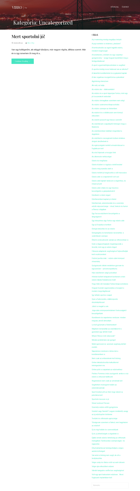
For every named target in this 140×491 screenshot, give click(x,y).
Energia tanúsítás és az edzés (103, 229)
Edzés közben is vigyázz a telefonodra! (107, 165)
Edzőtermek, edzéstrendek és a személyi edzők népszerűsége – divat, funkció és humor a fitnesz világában (110, 206)
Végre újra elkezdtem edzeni (103, 466)
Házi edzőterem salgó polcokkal (104, 273)
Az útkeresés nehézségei (102, 157)
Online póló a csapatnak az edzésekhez (107, 369)
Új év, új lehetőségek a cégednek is (105, 434)
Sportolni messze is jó (100, 399)
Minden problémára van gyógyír (104, 340)
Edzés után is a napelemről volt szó (105, 177)
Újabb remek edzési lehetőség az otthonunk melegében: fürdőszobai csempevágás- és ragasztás (108, 441)
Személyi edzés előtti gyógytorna (105, 407)
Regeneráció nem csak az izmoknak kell (107, 381)
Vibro (17, 7)
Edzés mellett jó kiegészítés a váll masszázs (109, 173)
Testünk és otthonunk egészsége (104, 418)
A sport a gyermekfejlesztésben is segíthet (108, 65)
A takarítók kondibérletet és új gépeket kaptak (109, 73)
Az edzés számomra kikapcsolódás (105, 105)
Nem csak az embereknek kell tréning (106, 358)
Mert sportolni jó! (28, 36)
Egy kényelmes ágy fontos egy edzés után (108, 221)
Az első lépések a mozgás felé (104, 153)
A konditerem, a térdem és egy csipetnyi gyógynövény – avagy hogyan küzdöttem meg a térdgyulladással (110, 58)
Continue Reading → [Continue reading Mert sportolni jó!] (22, 61)
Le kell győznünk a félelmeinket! (104, 325)
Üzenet (125, 7)
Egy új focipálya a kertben (101, 225)
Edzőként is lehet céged (101, 195)
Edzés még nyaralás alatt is (102, 169)
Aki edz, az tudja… (98, 85)
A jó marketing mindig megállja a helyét (106, 40)
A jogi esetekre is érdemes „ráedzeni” (106, 44)
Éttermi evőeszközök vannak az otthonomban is (110, 240)
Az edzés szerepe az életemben (104, 109)
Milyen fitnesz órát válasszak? (103, 336)
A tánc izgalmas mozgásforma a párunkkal (108, 77)
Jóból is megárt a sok (100, 306)
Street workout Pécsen (100, 403)
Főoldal (115, 7)
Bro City (30, 43)
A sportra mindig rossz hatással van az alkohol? (110, 69)
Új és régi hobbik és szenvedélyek (105, 430)
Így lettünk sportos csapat (102, 295)
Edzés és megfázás (99, 161)
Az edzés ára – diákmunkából (103, 89)
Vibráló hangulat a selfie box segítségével (108, 470)
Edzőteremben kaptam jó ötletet (104, 199)
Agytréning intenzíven (100, 81)
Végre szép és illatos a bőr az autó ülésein (108, 462)
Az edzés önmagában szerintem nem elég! (108, 101)
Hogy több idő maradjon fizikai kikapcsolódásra (110, 284)
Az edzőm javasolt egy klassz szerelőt (107, 120)
